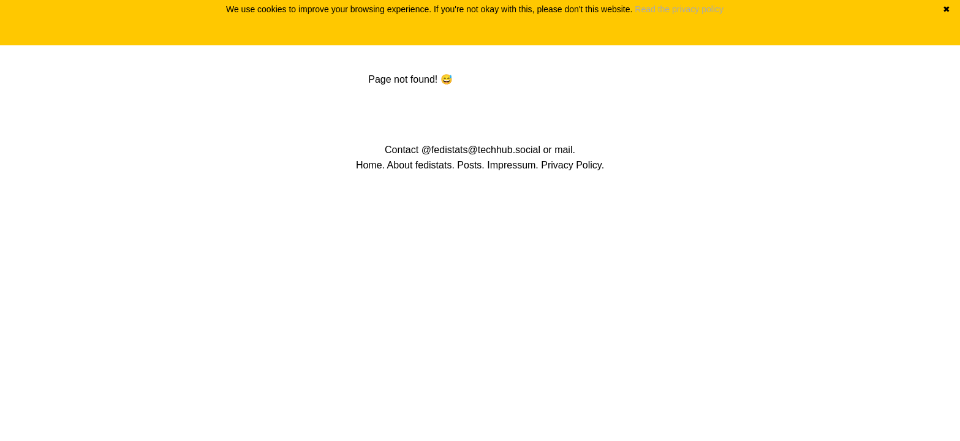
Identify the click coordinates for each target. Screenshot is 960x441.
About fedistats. (421, 165)
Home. (370, 165)
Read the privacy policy (679, 9)
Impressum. (513, 165)
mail (563, 150)
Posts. (470, 165)
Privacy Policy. (572, 165)
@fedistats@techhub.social (480, 150)
